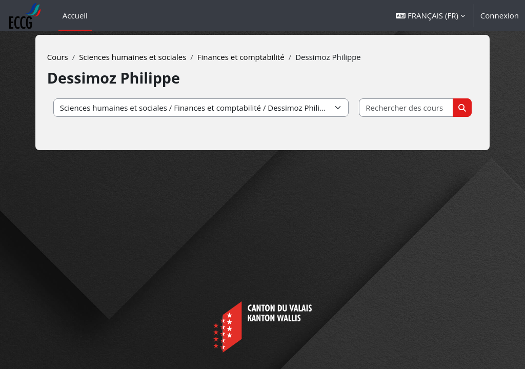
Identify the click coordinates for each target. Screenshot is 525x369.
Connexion (499, 15)
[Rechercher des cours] (397, 107)
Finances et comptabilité (253, 57)
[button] (430, 15)
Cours (70, 57)
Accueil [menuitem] (75, 15)
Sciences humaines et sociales (145, 57)
